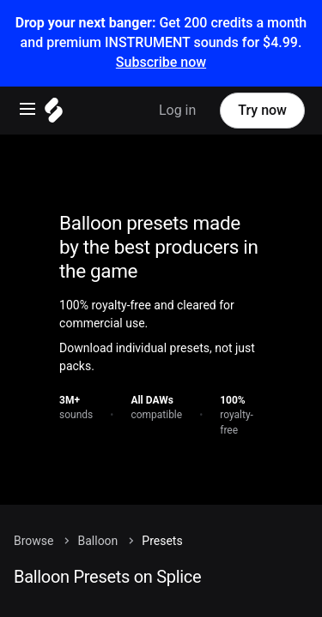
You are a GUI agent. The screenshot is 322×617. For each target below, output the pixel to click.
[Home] (161, 302)
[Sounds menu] (159, 585)
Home (58, 558)
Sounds (61, 584)
